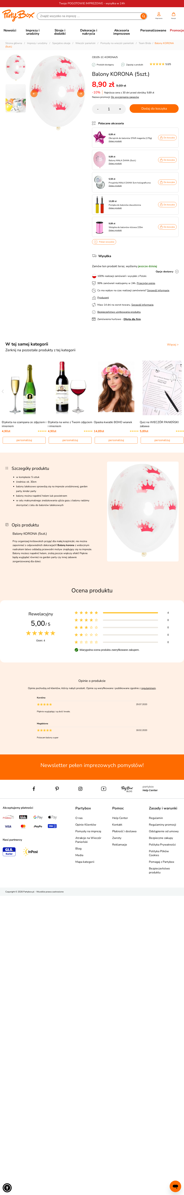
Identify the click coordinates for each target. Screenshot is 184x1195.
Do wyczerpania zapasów (125, 97)
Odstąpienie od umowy (164, 831)
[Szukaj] (89, 16)
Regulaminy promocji (162, 825)
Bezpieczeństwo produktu (159, 870)
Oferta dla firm (132, 319)
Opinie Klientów (85, 825)
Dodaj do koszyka (154, 108)
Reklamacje (119, 845)
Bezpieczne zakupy (161, 838)
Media (79, 855)
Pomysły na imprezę (88, 831)
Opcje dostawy (164, 271)
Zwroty (116, 838)
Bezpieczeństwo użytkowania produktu (119, 312)
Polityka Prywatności (162, 845)
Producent (103, 297)
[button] (80, 93)
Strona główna (13, 43)
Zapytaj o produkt (134, 64)
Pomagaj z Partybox (161, 862)
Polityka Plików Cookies (159, 853)
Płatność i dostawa (124, 831)
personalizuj (24, 440)
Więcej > (173, 345)
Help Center (120, 818)
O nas (79, 818)
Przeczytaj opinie (146, 283)
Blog (78, 849)
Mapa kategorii (84, 862)
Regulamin (156, 818)
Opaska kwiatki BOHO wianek (113, 422)
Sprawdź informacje (158, 290)
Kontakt (117, 825)
